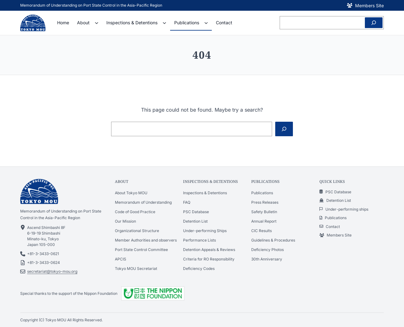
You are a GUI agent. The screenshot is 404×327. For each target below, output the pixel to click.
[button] (365, 5)
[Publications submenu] (206, 23)
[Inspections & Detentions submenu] (164, 23)
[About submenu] (96, 23)
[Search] (374, 22)
